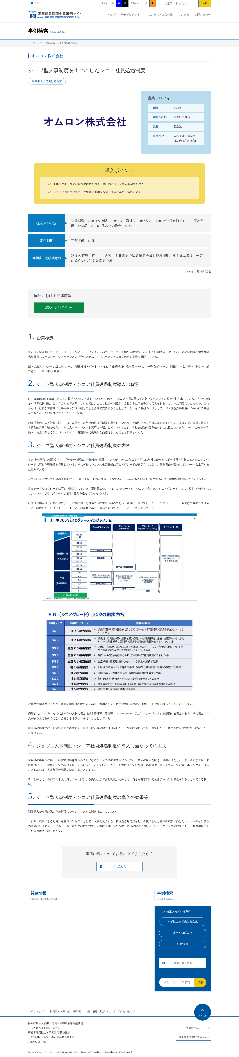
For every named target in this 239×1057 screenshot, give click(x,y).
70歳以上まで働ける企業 (183, 921)
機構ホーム (198, 1027)
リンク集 (183, 14)
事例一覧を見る (183, 962)
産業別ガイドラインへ (59, 307)
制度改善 (182, 944)
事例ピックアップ (132, 14)
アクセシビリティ (128, 1011)
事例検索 (50, 43)
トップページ (35, 43)
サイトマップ (36, 1011)
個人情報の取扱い (99, 1011)
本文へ (37, 3)
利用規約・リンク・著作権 (65, 1011)
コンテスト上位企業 (160, 14)
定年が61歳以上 (182, 932)
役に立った (119, 866)
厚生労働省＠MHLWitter (194, 1037)
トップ (111, 14)
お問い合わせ (202, 14)
